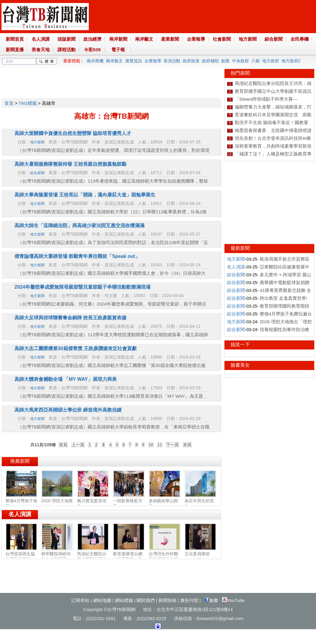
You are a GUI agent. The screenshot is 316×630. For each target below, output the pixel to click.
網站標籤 (124, 600)
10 (150, 444)
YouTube (233, 600)
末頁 (187, 444)
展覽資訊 (133, 60)
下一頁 (172, 444)
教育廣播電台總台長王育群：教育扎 (129, 557)
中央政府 (240, 60)
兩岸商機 (95, 60)
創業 (225, 60)
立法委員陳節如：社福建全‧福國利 (200, 557)
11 (159, 444)
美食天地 (41, 49)
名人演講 (41, 39)
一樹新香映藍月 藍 (129, 501)
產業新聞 (170, 39)
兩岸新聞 (118, 39)
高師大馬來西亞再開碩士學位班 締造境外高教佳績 (68, 409)
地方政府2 (291, 60)
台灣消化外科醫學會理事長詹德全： (165, 557)
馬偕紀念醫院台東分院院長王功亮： (93, 557)
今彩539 (92, 49)
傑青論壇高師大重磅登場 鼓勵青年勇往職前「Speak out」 (77, 256)
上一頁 (78, 444)
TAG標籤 (28, 103)
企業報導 (196, 39)
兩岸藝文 (144, 39)
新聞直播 (15, 49)
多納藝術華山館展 (165, 501)
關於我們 (146, 600)
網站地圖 (102, 600)
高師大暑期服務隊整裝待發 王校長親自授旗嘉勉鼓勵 (70, 164)
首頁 (9, 103)
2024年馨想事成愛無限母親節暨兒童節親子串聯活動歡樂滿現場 (82, 287)
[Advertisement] (111, 82)
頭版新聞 (66, 39)
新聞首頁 (15, 39)
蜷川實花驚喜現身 (93, 501)
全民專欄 (299, 39)
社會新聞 (222, 39)
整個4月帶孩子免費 (21, 501)
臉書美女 (240, 365)
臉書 (211, 600)
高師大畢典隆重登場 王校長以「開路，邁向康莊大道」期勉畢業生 (84, 194)
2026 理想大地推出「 (57, 501)
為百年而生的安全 (200, 501)
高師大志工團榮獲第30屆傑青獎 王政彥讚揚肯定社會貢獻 (75, 348)
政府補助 (210, 60)
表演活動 (171, 60)
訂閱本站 (80, 600)
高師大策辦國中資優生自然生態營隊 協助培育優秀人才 (72, 133)
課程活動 (66, 49)
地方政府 (270, 60)
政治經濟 (92, 39)
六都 (255, 60)
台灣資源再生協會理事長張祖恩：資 (21, 557)
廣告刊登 (189, 600)
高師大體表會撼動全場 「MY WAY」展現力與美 (65, 379)
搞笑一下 (240, 344)
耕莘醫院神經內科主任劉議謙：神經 (57, 557)
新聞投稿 (167, 600)
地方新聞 (248, 39)
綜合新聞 (274, 39)
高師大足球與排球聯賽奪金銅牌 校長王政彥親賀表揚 (70, 317)
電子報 (118, 49)
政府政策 (191, 60)
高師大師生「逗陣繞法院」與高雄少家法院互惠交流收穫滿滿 (79, 225)
